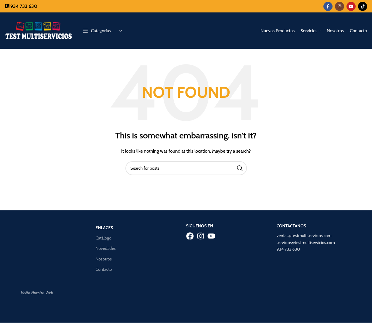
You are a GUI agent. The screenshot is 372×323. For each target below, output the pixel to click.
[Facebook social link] (328, 6)
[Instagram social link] (339, 6)
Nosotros (104, 259)
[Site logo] (38, 30)
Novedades (106, 248)
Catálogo (103, 238)
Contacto (104, 269)
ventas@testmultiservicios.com (304, 235)
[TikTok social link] (362, 6)
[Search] (186, 168)
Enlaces (104, 227)
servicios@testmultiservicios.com (306, 242)
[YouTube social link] (351, 6)
